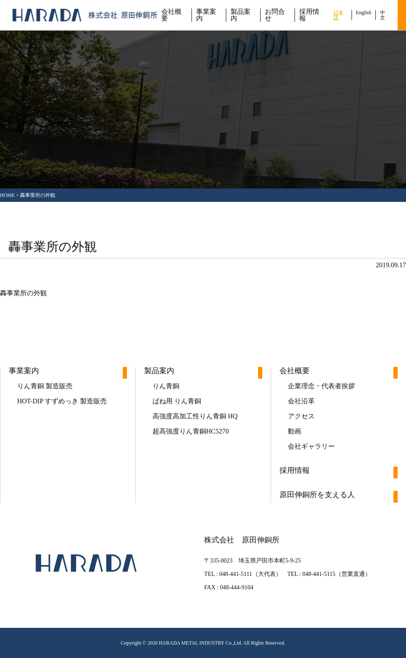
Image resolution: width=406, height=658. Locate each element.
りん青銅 (166, 386)
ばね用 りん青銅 (177, 401)
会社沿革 (301, 401)
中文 (382, 15)
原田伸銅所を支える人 (317, 495)
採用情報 (309, 15)
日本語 (339, 15)
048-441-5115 (319, 574)
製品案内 (240, 15)
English (364, 12)
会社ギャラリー (311, 446)
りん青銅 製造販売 (44, 386)
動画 (294, 431)
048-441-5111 (235, 574)
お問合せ (275, 15)
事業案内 (206, 15)
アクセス (301, 416)
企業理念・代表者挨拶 (321, 386)
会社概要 (171, 15)
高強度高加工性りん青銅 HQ (195, 416)
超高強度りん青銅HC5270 (191, 431)
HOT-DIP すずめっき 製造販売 (62, 401)
